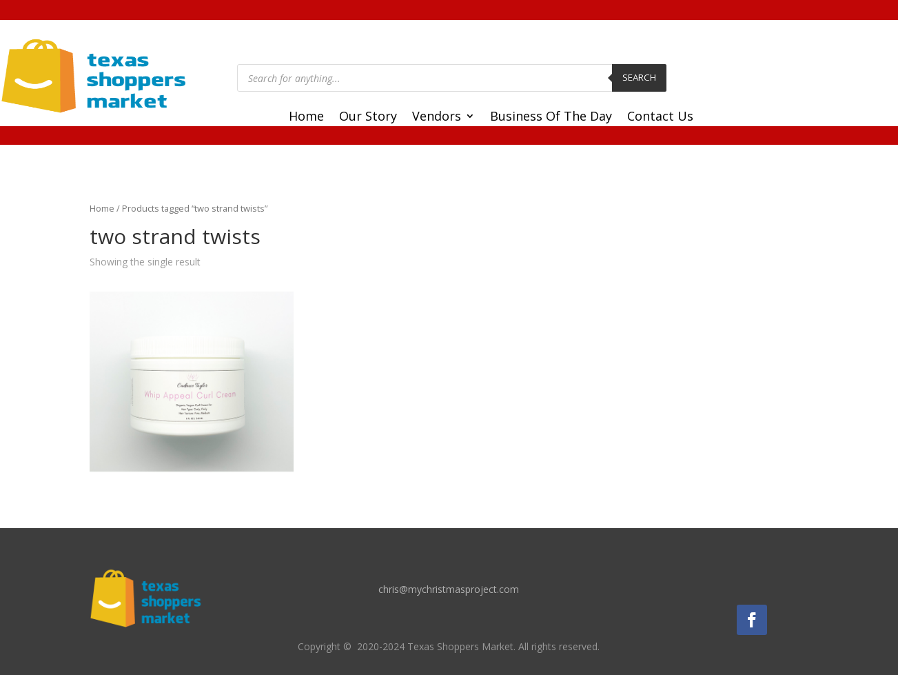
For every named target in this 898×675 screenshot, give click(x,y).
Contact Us (660, 117)
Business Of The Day (551, 117)
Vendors (436, 117)
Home (306, 117)
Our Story (368, 117)
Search (639, 77)
